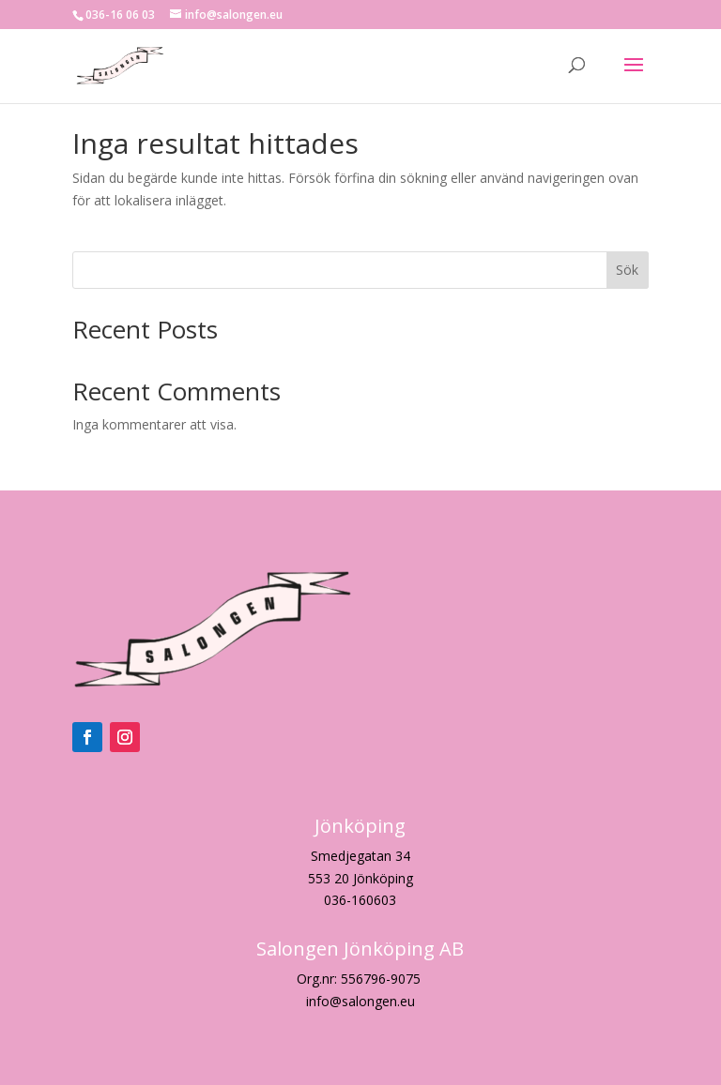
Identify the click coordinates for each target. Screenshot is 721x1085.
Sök (627, 270)
